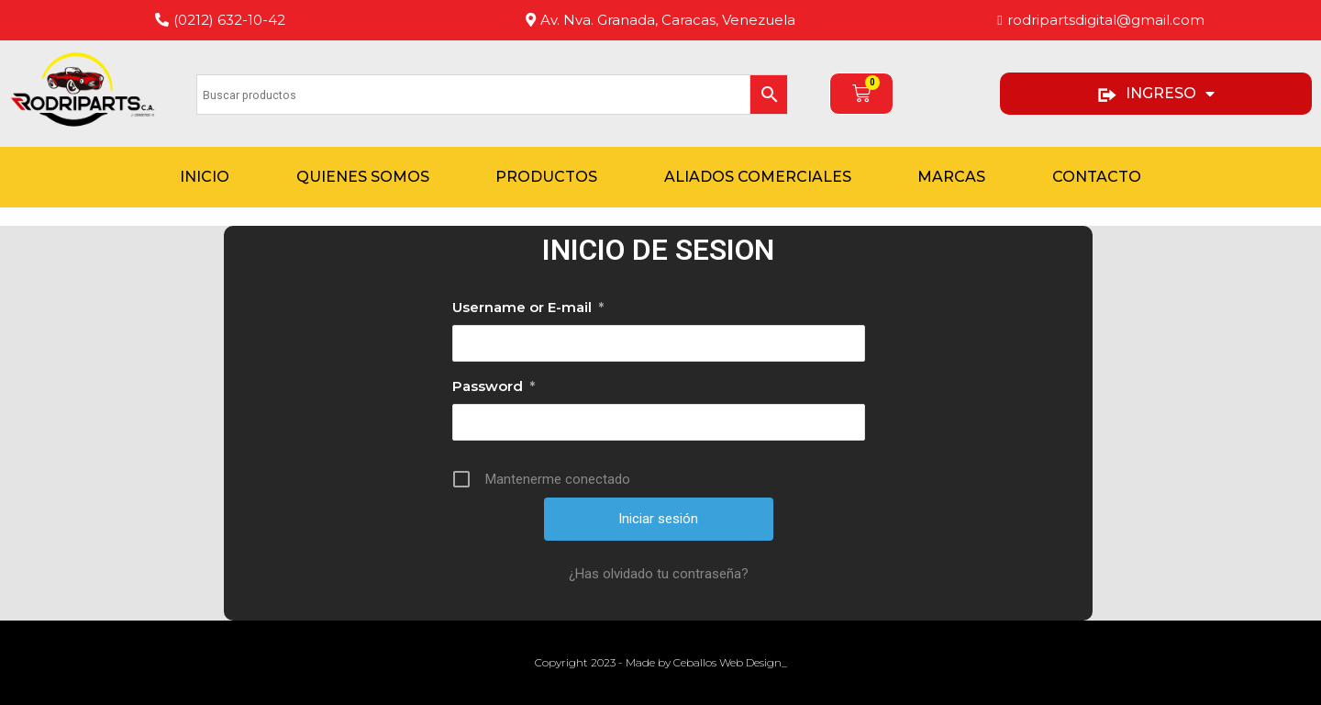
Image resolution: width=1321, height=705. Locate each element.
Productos (546, 176)
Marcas (951, 176)
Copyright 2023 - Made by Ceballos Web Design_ (661, 662)
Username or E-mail (528, 307)
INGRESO (1155, 93)
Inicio (204, 176)
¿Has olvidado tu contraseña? (659, 573)
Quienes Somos (362, 176)
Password (493, 386)
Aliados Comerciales (757, 176)
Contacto (1096, 176)
